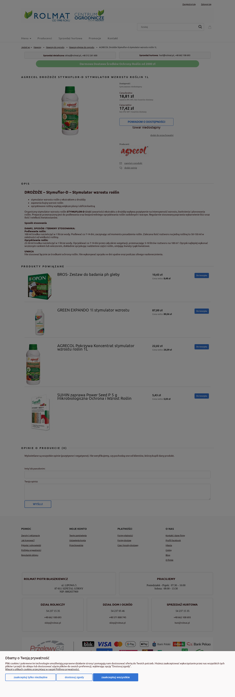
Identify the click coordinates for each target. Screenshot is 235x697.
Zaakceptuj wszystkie (116, 677)
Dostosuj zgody (74, 677)
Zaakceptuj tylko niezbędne (30, 677)
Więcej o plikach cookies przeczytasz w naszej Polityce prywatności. (42, 669)
